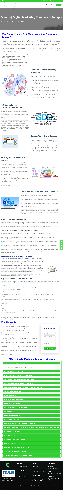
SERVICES (42, 5)
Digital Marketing (23, 474)
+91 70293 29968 (52, 468)
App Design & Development (22, 471)
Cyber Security (22, 476)
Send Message (49, 348)
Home (2, 21)
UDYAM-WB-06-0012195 (8, 476)
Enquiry (59, 4)
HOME (37, 5)
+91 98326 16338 (52, 466)
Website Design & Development (23, 467)
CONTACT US (53, 5)
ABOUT (47, 5)
